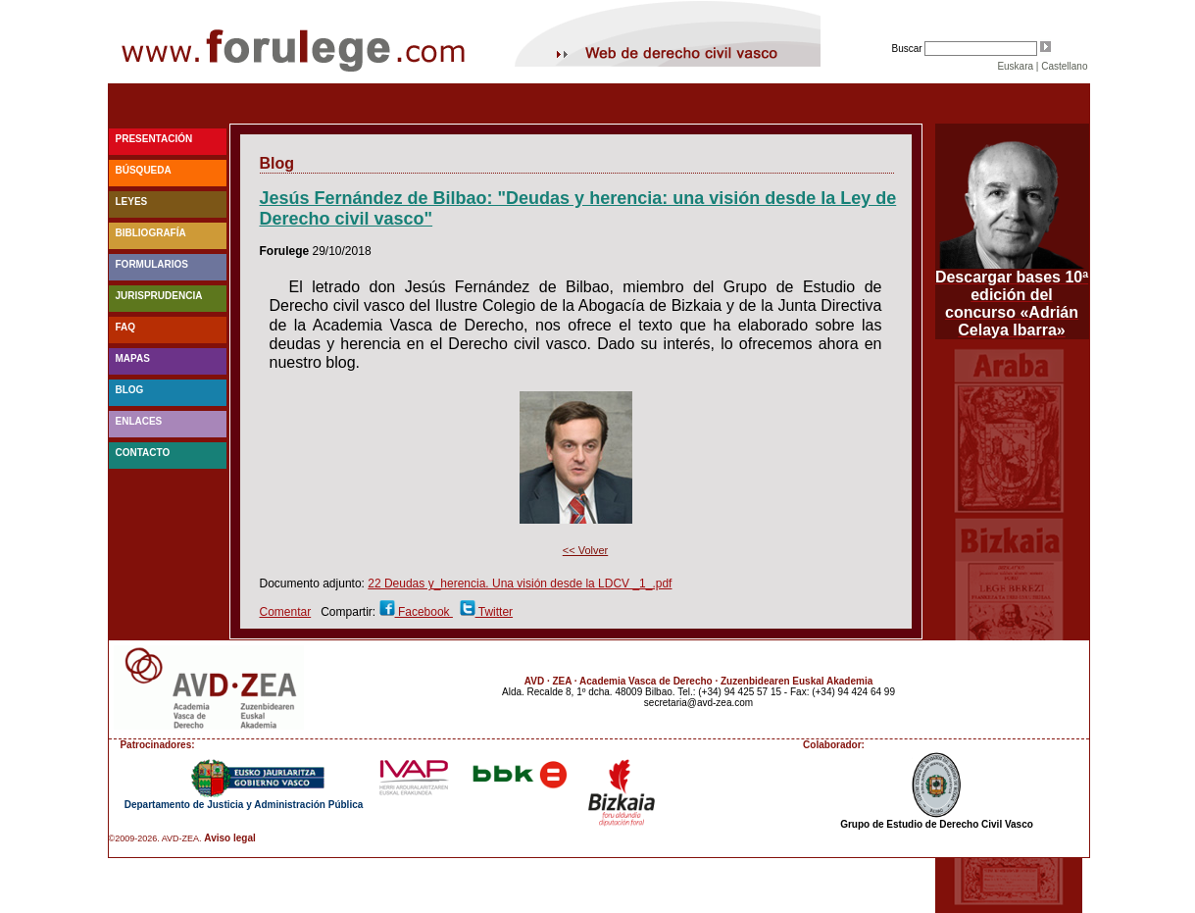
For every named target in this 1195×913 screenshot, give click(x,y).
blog (130, 389)
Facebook (424, 612)
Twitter (494, 612)
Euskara (1015, 66)
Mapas (133, 358)
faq (126, 327)
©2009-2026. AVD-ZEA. (155, 838)
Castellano (1064, 66)
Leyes (132, 201)
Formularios (152, 264)
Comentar (286, 612)
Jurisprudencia (159, 295)
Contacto (143, 452)
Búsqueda (144, 170)
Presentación (154, 138)
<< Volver (585, 550)
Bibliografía (151, 233)
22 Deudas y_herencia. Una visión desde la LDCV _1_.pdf (520, 583)
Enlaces (139, 421)
